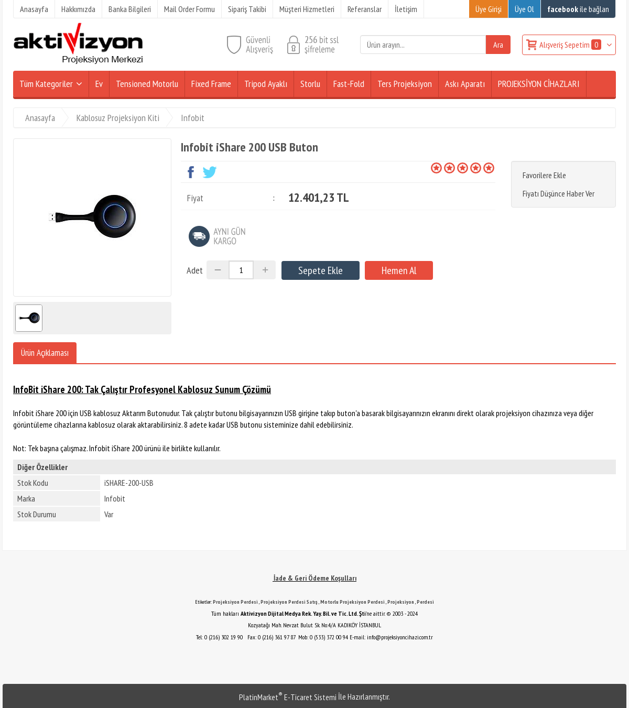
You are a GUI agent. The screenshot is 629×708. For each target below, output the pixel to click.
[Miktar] (241, 269)
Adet (195, 270)
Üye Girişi (488, 9)
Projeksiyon (400, 601)
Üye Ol (524, 9)
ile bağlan (578, 9)
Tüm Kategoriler (46, 84)
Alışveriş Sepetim (571, 44)
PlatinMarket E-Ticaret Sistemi (288, 697)
